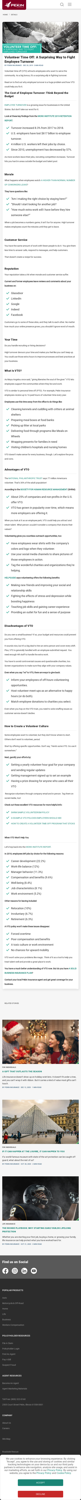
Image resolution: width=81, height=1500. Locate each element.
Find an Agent (8, 1354)
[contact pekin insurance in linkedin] (24, 1271)
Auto (4, 1298)
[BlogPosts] (40, 1134)
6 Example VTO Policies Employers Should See (36, 818)
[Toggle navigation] (70, 4)
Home (5, 1308)
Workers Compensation (13, 1325)
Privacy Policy (54, 1470)
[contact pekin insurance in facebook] (5, 1271)
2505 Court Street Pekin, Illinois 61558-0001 (22, 1404)
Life (4, 1314)
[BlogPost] (40, 505)
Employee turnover (16, 105)
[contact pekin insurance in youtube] (34, 1271)
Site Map (6, 1439)
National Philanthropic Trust (25, 478)
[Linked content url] (14, 11)
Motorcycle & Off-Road (13, 1303)
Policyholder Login (10, 1348)
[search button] (62, 4)
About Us (6, 1423)
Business (6, 1319)
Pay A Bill (6, 1359)
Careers (6, 1428)
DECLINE (40, 1494)
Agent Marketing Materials (14, 1388)
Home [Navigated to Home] (5, 15)
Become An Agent (10, 1383)
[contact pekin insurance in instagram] (15, 1271)
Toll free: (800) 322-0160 (14, 1399)
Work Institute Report (38, 847)
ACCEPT (40, 1482)
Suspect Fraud (9, 1365)
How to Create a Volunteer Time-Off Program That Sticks (43, 823)
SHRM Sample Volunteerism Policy (30, 812)
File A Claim (7, 1343)
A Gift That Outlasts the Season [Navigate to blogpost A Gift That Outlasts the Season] (22, 1071)
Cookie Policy (64, 1473)
